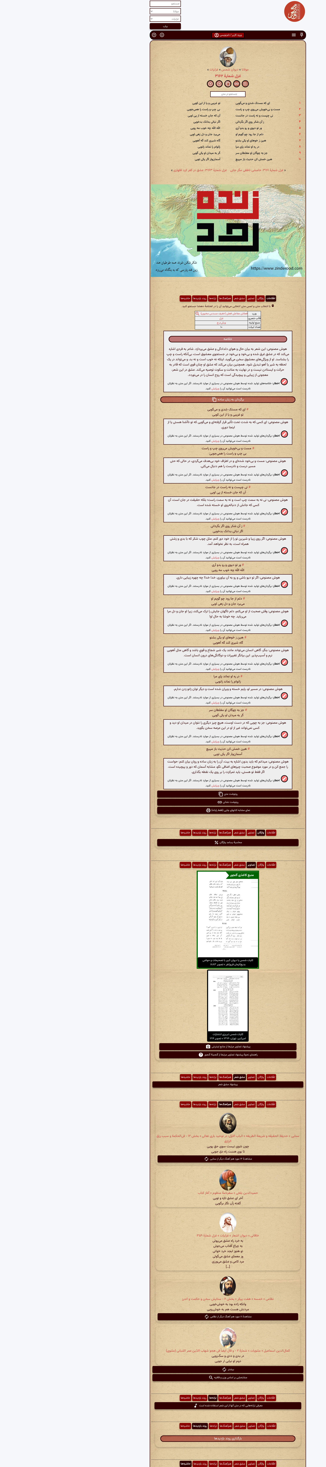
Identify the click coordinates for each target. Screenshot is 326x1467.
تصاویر (186, 298)
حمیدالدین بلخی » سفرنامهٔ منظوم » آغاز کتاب (163, 1193)
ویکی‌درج (156, 323)
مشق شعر (174, 298)
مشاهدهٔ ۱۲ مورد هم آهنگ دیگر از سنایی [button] (163, 1158)
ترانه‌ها (147, 298)
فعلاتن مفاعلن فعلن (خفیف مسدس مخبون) (159, 314)
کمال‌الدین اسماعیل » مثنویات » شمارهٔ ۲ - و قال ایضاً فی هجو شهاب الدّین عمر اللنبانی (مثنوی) (163, 1350)
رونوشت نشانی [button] (163, 802)
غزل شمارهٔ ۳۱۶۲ (163, 76)
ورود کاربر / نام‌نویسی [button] (163, 35)
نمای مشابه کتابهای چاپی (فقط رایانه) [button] (163, 810)
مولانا (180, 69)
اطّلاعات (206, 298)
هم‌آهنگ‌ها (160, 298)
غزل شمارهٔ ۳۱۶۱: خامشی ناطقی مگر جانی (192, 170)
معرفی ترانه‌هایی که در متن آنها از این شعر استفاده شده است (163, 1405)
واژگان (196, 298)
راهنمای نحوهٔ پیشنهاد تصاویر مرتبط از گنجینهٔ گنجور (163, 1054)
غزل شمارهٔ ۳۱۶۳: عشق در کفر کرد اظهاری (135, 170)
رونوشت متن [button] (163, 794)
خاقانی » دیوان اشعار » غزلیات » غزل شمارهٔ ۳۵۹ (163, 1235)
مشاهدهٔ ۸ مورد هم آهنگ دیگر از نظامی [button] (163, 1316)
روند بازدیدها (134, 298)
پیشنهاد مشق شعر (163, 1084)
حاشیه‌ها (120, 298)
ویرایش (150, 388)
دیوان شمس (165, 69)
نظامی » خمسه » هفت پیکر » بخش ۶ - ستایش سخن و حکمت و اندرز (163, 1299)
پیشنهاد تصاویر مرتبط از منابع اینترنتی (163, 1046)
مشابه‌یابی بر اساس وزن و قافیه (163, 1377)
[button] (237, 35)
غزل (156, 318)
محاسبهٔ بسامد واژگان (163, 842)
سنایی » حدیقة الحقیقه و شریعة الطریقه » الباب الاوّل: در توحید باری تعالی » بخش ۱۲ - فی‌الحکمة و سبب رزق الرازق (163, 1139)
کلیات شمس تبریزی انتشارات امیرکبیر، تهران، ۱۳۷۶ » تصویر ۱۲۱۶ (163, 1036)
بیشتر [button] (163, 1369)
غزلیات (149, 69)
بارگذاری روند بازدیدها (163, 1438)
